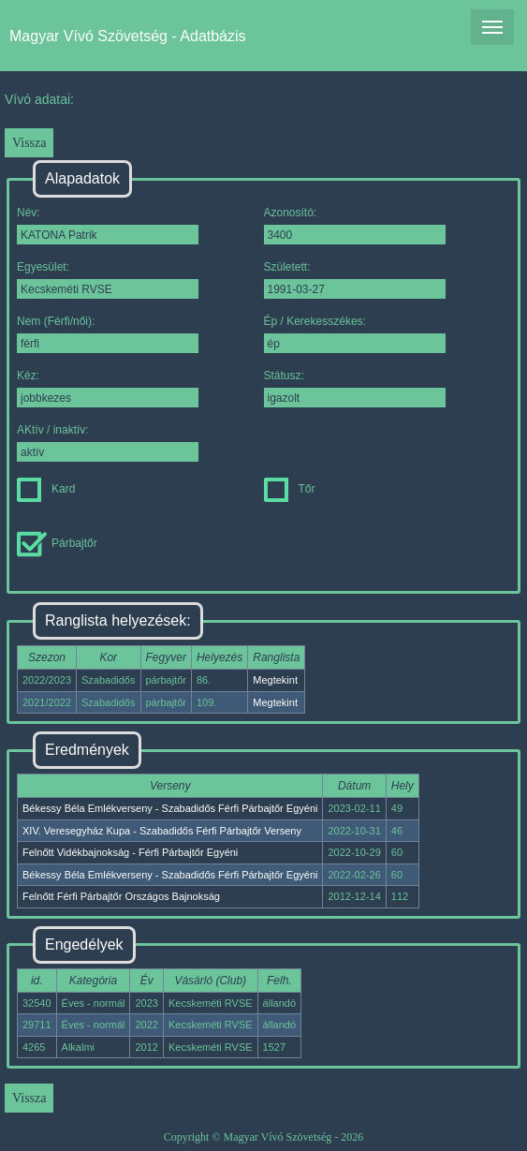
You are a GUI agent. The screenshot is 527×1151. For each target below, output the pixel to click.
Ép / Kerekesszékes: (355, 334)
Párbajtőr (57, 543)
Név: (107, 225)
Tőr (289, 488)
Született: (355, 279)
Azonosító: (355, 225)
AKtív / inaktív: (107, 442)
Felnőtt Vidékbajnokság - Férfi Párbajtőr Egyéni (130, 852)
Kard (46, 488)
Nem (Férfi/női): (107, 334)
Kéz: (107, 388)
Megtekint (275, 680)
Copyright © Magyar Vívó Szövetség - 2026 (264, 1137)
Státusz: (355, 388)
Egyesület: (107, 279)
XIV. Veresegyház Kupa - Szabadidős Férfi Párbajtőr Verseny (161, 830)
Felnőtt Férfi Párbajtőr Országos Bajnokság (121, 896)
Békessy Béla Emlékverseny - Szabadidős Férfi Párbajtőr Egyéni (169, 808)
